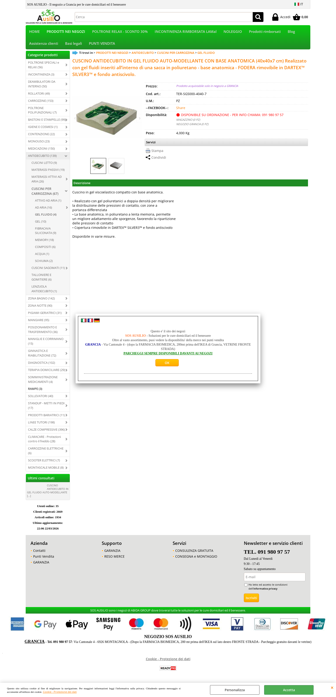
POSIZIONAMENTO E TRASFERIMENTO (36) (43, 330)
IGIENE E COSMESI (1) (43, 128)
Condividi (158, 158)
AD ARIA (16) (43, 208)
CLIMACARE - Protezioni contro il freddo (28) (44, 440)
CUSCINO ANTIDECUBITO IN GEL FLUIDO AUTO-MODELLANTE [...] (47, 491)
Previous (75, 118)
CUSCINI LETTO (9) (44, 163)
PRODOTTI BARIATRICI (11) (46, 416)
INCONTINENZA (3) (41, 75)
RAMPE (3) (35, 390)
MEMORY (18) (44, 241)
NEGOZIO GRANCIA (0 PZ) (192, 125)
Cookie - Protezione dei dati (60, 692)
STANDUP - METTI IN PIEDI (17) (46, 406)
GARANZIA (41, 563)
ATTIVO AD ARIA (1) (48, 201)
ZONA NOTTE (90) (40, 306)
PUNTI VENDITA (102, 44)
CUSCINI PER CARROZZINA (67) (45, 192)
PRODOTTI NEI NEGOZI (66, 31)
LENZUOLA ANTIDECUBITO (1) (44, 289)
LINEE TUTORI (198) (41, 423)
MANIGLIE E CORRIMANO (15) (45, 342)
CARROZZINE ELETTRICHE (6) (45, 451)
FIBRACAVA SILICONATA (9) (45, 231)
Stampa (157, 151)
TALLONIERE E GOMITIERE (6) (42, 278)
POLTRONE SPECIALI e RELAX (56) (43, 65)
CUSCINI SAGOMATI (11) (48, 269)
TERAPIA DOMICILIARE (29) (46, 371)
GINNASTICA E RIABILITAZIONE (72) (42, 354)
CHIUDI (332, 687)
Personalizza (235, 690)
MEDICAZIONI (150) (41, 149)
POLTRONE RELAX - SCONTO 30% (120, 31)
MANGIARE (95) (38, 321)
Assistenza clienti (43, 44)
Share (180, 109)
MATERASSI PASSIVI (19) (48, 170)
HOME (34, 31)
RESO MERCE (114, 557)
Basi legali (73, 44)
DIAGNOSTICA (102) (41, 363)
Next (139, 118)
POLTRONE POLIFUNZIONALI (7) (42, 111)
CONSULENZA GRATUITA (194, 551)
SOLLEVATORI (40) (40, 397)
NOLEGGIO (233, 31)
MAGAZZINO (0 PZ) (188, 121)
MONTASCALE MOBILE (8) (46, 468)
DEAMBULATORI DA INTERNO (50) (41, 84)
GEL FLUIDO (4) (45, 215)
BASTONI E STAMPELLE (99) (47, 121)
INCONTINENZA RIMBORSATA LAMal (186, 31)
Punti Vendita (43, 557)
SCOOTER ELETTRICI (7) (44, 461)
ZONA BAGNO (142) (41, 299)
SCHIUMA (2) (44, 262)
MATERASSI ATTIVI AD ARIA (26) (47, 179)
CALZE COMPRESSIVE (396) (46, 430)
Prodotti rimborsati (265, 31)
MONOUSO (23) (39, 142)
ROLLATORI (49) (39, 94)
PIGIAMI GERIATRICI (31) (45, 314)
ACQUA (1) (42, 255)
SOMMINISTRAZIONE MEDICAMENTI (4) (43, 380)
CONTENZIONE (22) (41, 135)
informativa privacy (265, 589)
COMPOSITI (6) (45, 248)
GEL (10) (40, 222)
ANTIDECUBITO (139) (42, 157)
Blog (291, 31)
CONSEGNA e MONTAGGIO (196, 557)
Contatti (39, 551)
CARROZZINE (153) (40, 102)
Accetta (289, 690)
